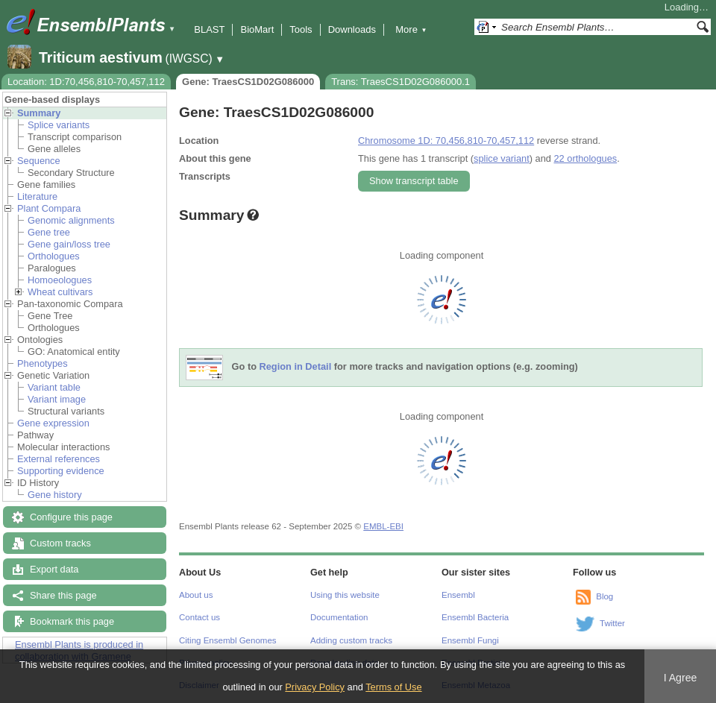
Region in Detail (296, 367)
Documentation (339, 617)
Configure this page (71, 517)
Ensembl (458, 594)
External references (58, 458)
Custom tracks (60, 543)
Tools (300, 29)
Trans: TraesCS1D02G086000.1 (400, 81)
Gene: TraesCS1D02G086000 (248, 81)
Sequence (38, 160)
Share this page (63, 595)
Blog (604, 596)
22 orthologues (585, 158)
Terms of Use (393, 687)
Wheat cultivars (60, 291)
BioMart (257, 29)
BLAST (209, 29)
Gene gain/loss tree (69, 244)
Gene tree (49, 232)
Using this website (345, 594)
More (411, 29)
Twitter (612, 623)
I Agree (680, 678)
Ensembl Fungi (470, 640)
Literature (37, 196)
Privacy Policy (315, 687)
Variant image (57, 399)
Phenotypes (42, 363)
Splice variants (59, 124)
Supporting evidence (60, 470)
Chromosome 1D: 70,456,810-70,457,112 (446, 140)
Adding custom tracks (351, 640)
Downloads (352, 29)
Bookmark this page (72, 621)
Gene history (55, 494)
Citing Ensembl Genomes (228, 640)
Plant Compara (49, 208)
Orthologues (54, 256)
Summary (38, 113)
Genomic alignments (71, 220)
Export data (54, 569)
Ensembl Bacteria (475, 617)
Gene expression (53, 423)
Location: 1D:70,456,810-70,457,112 (86, 81)
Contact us (199, 617)
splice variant (502, 158)
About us (196, 594)
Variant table (54, 387)
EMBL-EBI (383, 526)
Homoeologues (60, 280)
